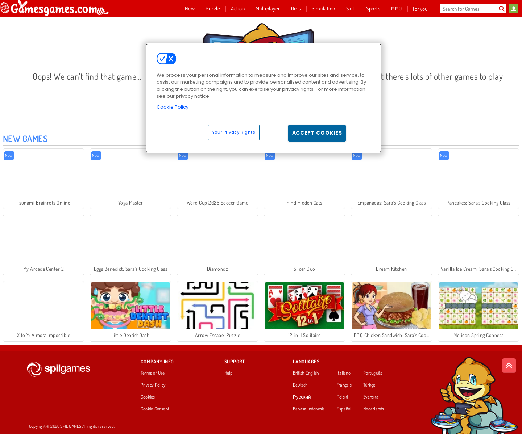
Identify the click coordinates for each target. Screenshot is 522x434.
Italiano (344, 373)
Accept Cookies (317, 132)
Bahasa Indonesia (309, 409)
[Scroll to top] (509, 365)
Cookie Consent (155, 409)
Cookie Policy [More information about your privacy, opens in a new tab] (172, 107)
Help (228, 373)
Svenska (370, 397)
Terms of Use (153, 373)
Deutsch (300, 385)
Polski (342, 397)
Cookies (148, 397)
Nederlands (373, 409)
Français (344, 385)
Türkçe (369, 385)
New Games (25, 138)
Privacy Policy (153, 385)
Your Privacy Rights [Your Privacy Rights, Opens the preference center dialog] (234, 132)
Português (372, 373)
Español (344, 409)
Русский (302, 397)
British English (306, 373)
